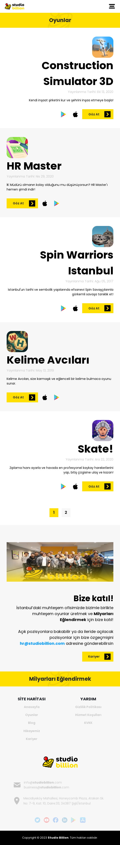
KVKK (88, 723)
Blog (31, 723)
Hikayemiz (31, 731)
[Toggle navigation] (112, 6)
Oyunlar (31, 715)
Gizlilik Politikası (88, 707)
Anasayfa (32, 707)
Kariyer (31, 739)
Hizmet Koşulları (88, 715)
